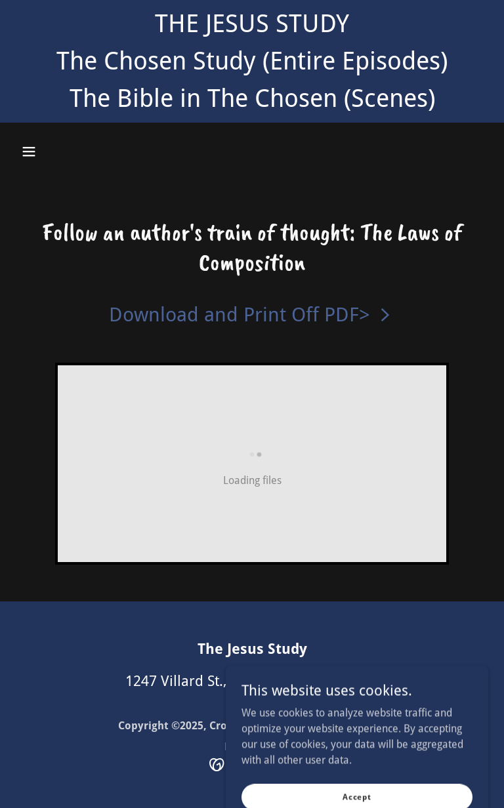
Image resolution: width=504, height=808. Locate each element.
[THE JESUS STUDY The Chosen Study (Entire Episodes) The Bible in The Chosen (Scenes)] (252, 61)
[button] (29, 151)
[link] (252, 314)
